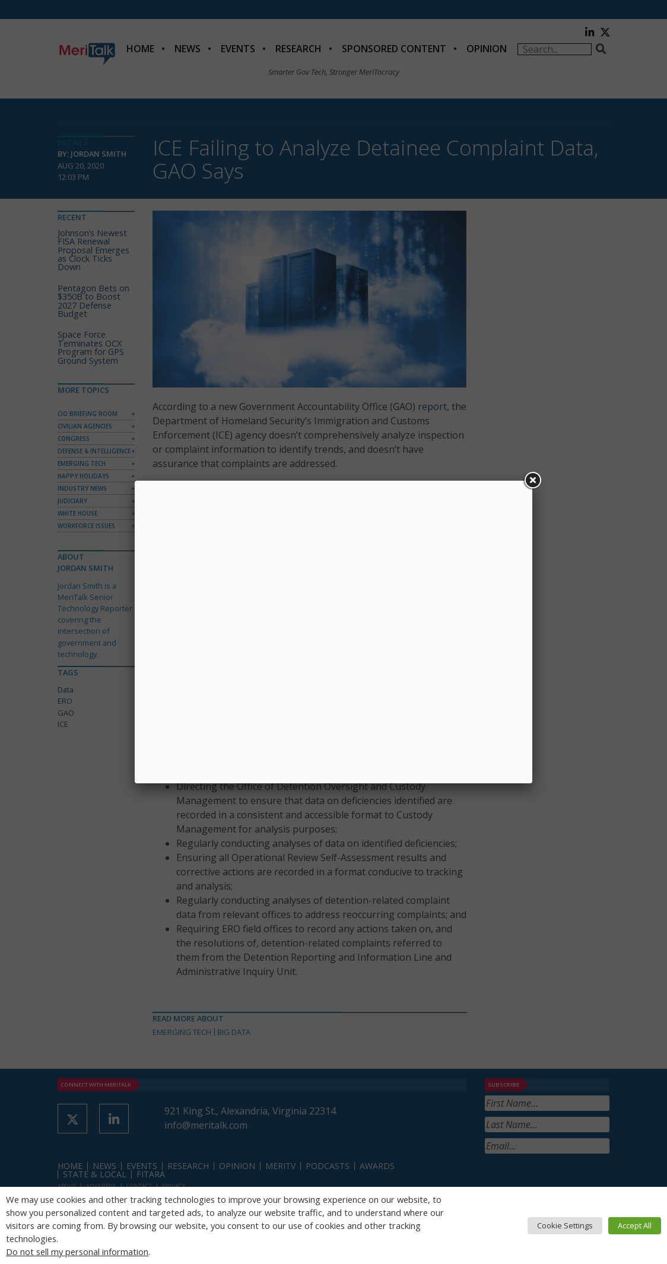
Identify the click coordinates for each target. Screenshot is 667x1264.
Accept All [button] (635, 1225)
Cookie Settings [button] (565, 1225)
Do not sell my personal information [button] (77, 1251)
